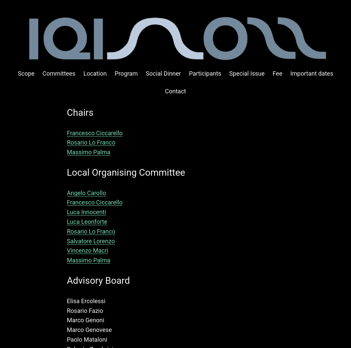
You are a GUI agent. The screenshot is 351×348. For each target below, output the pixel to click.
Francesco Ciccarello (95, 133)
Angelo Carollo (86, 192)
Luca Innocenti (86, 211)
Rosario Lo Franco (91, 142)
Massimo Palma (88, 152)
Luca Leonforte (87, 221)
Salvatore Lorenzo (91, 241)
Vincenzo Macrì (87, 250)
